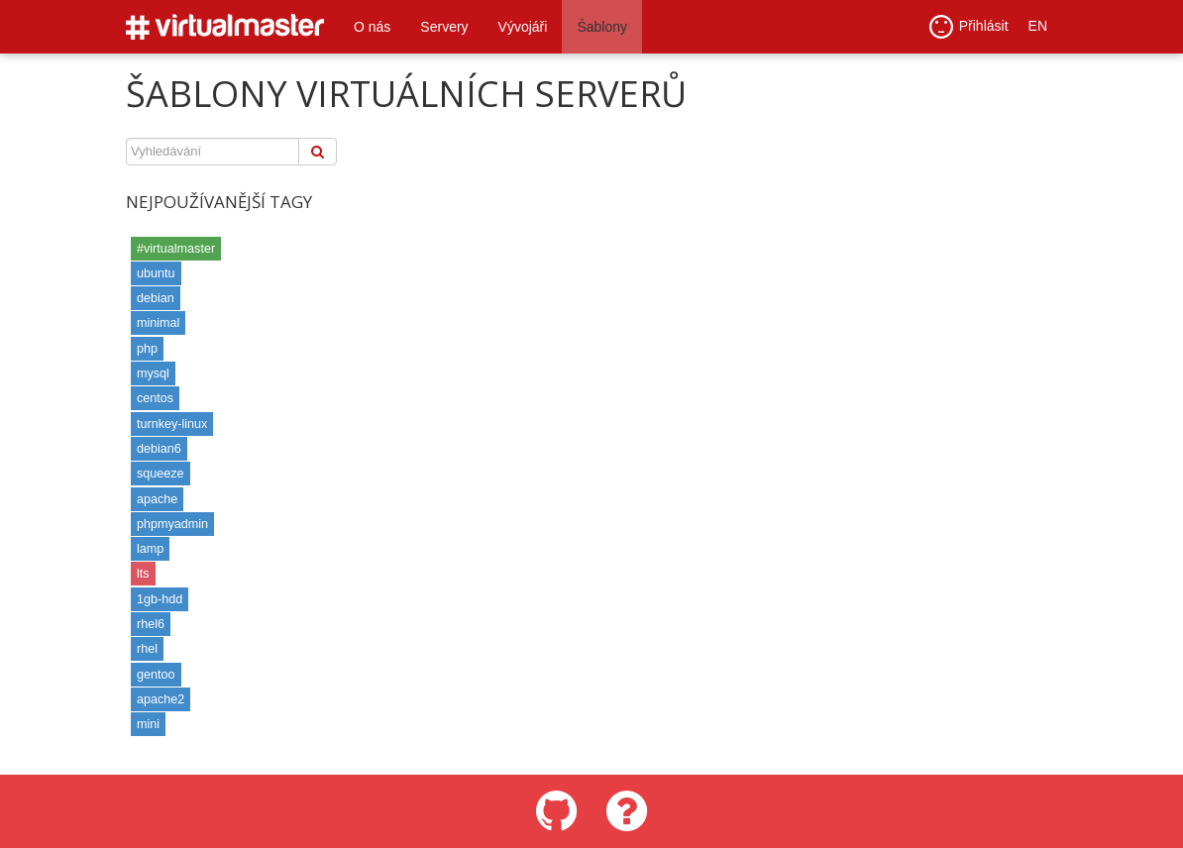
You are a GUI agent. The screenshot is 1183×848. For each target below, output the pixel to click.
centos (155, 398)
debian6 (159, 449)
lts (143, 574)
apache (157, 499)
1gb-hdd (159, 599)
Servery (444, 27)
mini (148, 724)
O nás (372, 27)
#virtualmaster (176, 249)
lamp (150, 549)
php (147, 349)
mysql (153, 373)
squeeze (160, 473)
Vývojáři (523, 27)
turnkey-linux (172, 424)
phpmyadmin (172, 524)
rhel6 (150, 624)
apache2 (160, 699)
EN (1037, 27)
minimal (158, 323)
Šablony (602, 27)
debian (155, 298)
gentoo (156, 675)
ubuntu (156, 273)
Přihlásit (969, 28)
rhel (147, 649)
